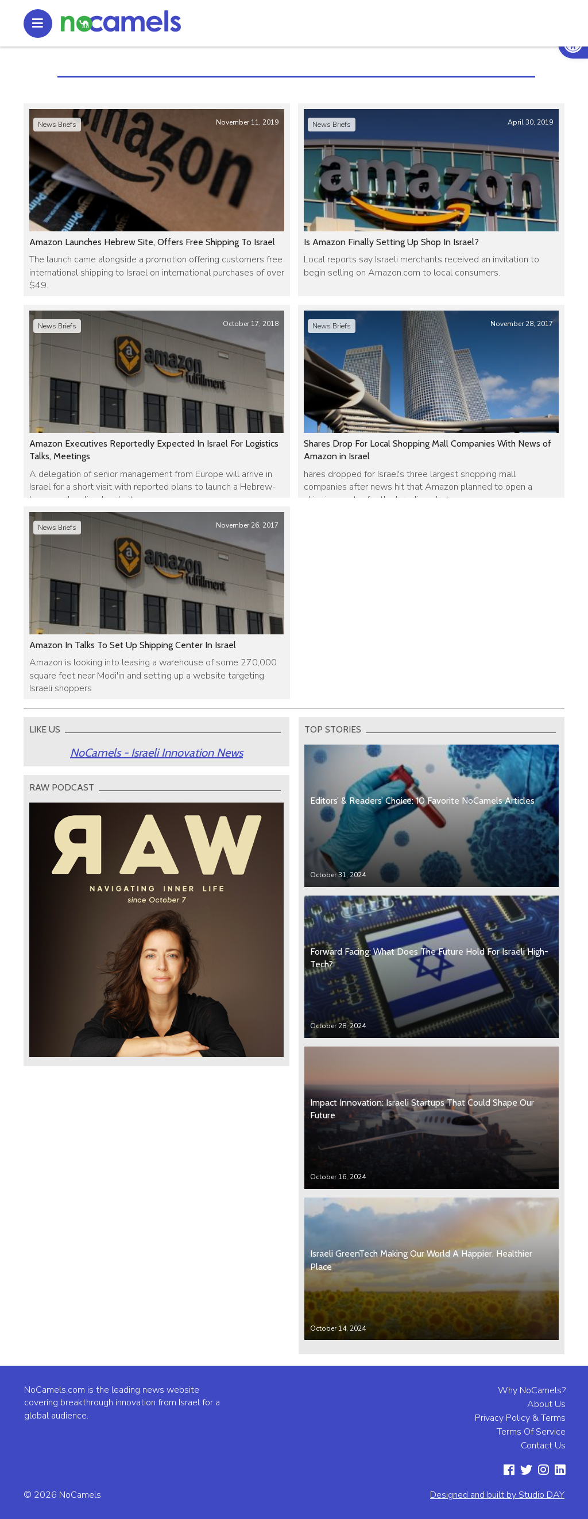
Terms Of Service (531, 1431)
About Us (546, 1404)
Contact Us (543, 1445)
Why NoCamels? (532, 1390)
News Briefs (57, 124)
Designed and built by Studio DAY (497, 1495)
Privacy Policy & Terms (520, 1418)
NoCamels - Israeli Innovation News (156, 753)
